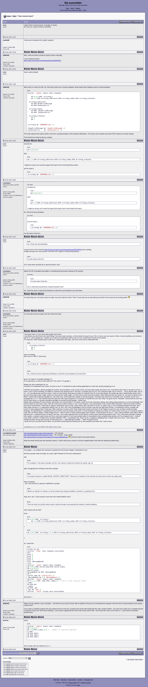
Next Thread (139, 659)
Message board (88, 680)
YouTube (88, 682)
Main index (57, 680)
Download (63, 680)
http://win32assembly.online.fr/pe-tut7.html (38, 435)
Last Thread (130, 659)
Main (14, 16)
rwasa (78, 685)
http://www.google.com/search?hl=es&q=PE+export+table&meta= (46, 437)
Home (67, 8)
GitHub (83, 682)
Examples (80, 680)
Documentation (72, 680)
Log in (84, 10)
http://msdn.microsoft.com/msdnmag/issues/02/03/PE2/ (42, 60)
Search (72, 8)
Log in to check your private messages (71, 10)
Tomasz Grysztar (72, 682)
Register (78, 8)
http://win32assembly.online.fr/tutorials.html (38, 433)
